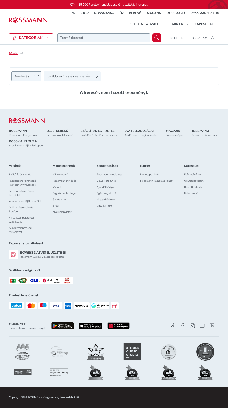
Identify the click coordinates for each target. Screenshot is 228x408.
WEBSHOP (80, 13)
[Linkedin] (212, 325)
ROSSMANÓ (176, 13)
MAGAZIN (154, 13)
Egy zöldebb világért (65, 193)
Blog (56, 205)
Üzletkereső (191, 193)
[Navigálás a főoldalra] (28, 20)
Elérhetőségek (192, 174)
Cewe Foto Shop (106, 181)
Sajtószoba (59, 199)
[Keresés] (156, 37)
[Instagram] (192, 325)
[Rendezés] (26, 76)
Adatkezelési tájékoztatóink (25, 201)
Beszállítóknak (193, 187)
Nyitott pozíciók (149, 174)
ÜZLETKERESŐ (130, 13)
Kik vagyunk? (60, 174)
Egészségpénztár (107, 193)
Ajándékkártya (105, 187)
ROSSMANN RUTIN (205, 13)
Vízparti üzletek (106, 199)
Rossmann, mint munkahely (156, 181)
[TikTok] (172, 325)
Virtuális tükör (105, 205)
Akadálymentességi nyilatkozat (20, 230)
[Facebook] (182, 325)
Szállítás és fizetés (20, 174)
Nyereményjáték (62, 212)
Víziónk (57, 187)
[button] (147, 24)
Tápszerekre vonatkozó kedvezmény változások (23, 183)
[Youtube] (202, 325)
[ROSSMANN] (27, 120)
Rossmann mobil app (109, 174)
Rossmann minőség (64, 181)
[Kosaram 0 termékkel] (203, 37)
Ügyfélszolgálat (193, 181)
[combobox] (103, 37)
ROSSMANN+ (104, 13)
